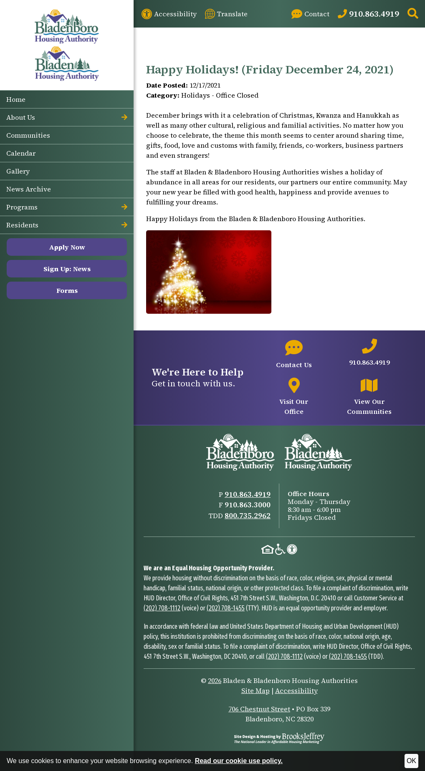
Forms (67, 290)
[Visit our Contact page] (310, 13)
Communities (28, 135)
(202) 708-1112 (162, 608)
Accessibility (296, 690)
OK (411, 760)
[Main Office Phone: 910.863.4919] (368, 14)
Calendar (20, 153)
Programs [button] (66, 207)
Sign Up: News (67, 268)
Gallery (18, 171)
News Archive (28, 189)
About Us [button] (66, 117)
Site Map (255, 690)
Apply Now (67, 247)
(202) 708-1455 (226, 608)
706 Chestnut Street (259, 708)
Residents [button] (66, 224)
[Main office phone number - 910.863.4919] (369, 353)
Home (15, 99)
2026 (214, 680)
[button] (412, 14)
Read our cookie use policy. (239, 760)
